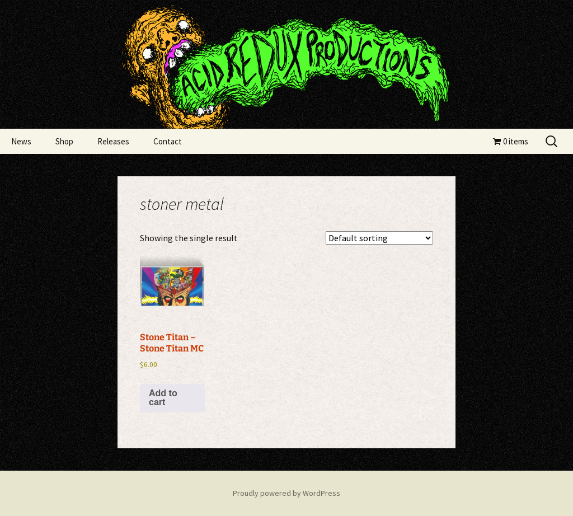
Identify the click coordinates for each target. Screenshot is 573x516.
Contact (167, 141)
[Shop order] (379, 238)
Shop (64, 141)
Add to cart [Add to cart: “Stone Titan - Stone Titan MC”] (163, 397)
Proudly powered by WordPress (286, 493)
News (21, 141)
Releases (113, 141)
